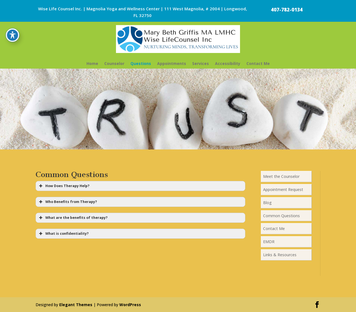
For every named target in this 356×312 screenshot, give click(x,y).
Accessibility (227, 63)
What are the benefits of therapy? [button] (73, 218)
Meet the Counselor (281, 176)
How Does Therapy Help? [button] (64, 186)
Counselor (114, 63)
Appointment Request (283, 189)
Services (200, 63)
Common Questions (281, 215)
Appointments (171, 63)
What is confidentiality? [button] (63, 233)
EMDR (269, 241)
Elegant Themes (75, 304)
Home (92, 63)
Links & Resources (279, 254)
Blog (267, 202)
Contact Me (258, 63)
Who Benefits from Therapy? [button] (67, 202)
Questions (140, 63)
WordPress (130, 304)
